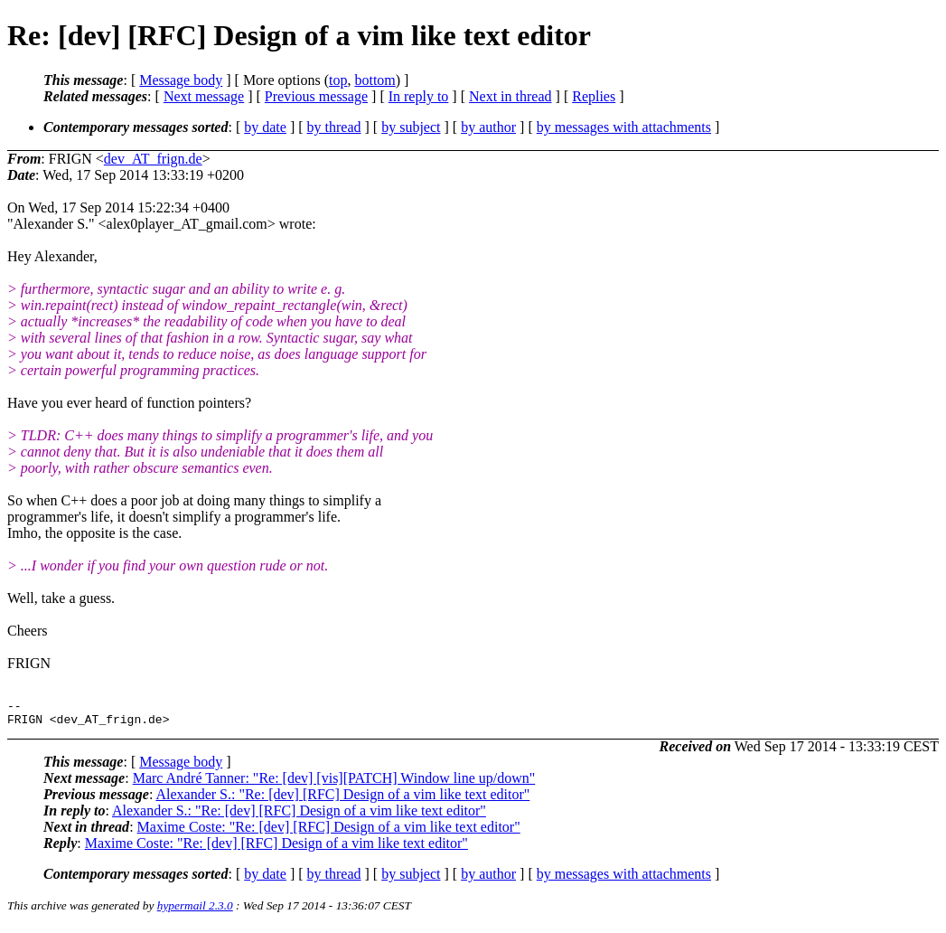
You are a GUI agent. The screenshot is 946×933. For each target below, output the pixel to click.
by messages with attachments (624, 127)
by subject (410, 127)
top (338, 80)
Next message (204, 96)
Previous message (316, 96)
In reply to (419, 96)
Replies (593, 96)
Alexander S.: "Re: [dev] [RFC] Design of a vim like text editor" (342, 799)
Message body (180, 80)
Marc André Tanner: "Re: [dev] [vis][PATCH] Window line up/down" (334, 783)
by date (265, 127)
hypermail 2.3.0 (195, 911)
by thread (334, 127)
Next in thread (510, 96)
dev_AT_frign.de (153, 158)
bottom (374, 80)
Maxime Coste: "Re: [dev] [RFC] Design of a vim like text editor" (328, 832)
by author (488, 127)
